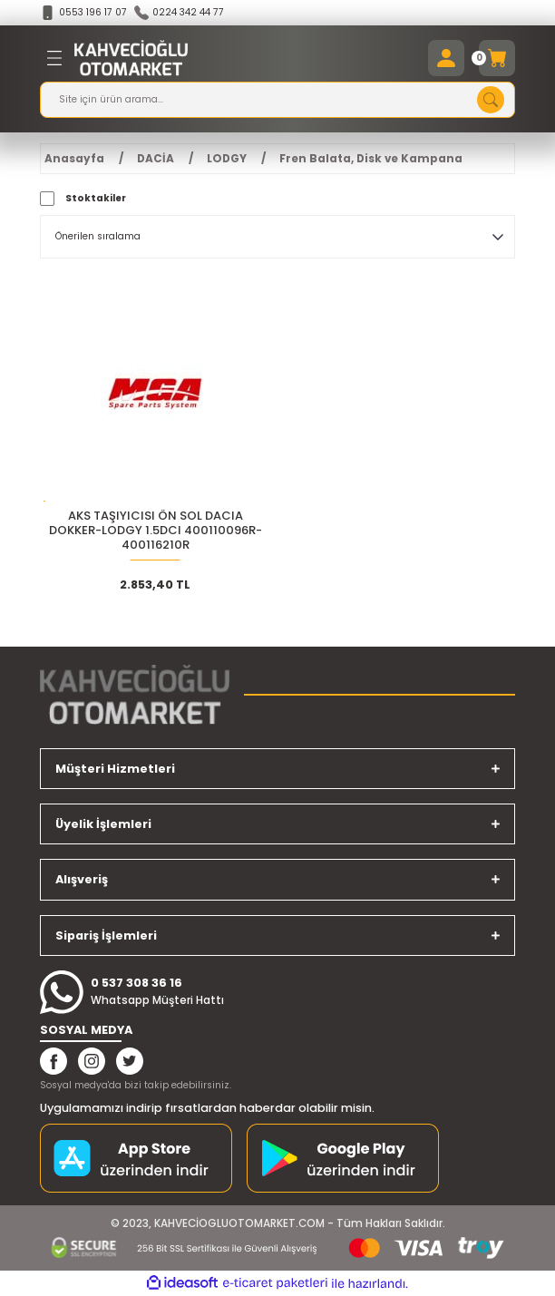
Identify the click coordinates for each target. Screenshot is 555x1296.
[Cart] (497, 58)
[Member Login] (446, 58)
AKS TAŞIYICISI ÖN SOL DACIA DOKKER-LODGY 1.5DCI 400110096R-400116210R (155, 530)
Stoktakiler (95, 198)
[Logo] (131, 58)
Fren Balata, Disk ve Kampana (370, 158)
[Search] (277, 100)
